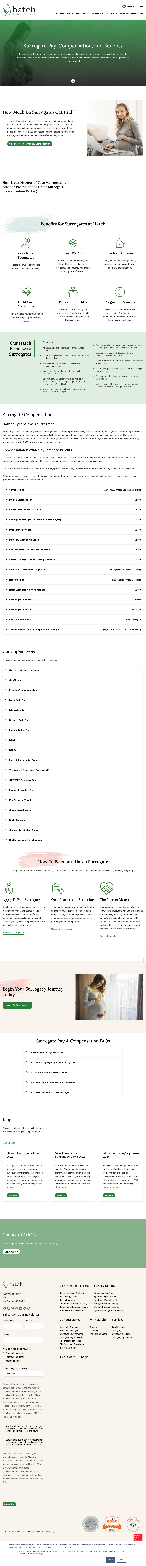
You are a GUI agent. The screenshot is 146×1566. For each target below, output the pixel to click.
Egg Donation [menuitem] (118, 1327)
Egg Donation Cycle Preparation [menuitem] (108, 1310)
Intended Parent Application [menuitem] (73, 1293)
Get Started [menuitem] (68, 1357)
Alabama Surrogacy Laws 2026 (121, 1154)
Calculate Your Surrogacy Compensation (29, 144)
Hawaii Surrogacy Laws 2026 (23, 1154)
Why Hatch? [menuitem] (112, 13)
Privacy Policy (47, 1531)
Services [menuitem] (117, 1319)
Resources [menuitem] (124, 13)
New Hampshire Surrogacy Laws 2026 (70, 1154)
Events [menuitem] (134, 13)
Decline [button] (121, 1560)
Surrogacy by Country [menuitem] (122, 1337)
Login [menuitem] (84, 1357)
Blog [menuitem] (141, 13)
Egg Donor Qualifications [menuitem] (105, 1296)
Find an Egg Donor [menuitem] (68, 1296)
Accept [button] (110, 1560)
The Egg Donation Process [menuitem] (106, 1307)
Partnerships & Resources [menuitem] (72, 1310)
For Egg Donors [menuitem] (98, 13)
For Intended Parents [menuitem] (65, 13)
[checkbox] (23, 1357)
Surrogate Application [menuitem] (70, 1327)
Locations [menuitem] (94, 1330)
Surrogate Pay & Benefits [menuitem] (72, 1337)
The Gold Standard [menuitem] (98, 1334)
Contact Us (130, 6)
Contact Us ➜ (11, 1252)
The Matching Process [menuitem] (70, 1341)
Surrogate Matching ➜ (110, 936)
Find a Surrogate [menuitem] (67, 1300)
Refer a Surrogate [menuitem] (68, 1348)
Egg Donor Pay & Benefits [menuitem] (106, 1300)
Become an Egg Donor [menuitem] (104, 1293)
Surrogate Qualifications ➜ (63, 929)
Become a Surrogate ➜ (13, 932)
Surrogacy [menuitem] (116, 1330)
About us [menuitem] (94, 1327)
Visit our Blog (9, 1143)
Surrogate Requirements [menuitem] (71, 1334)
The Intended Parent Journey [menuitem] (73, 1303)
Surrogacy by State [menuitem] (121, 1334)
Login (141, 6)
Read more (13, 1195)
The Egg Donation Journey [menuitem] (106, 1303)
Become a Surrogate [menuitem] (69, 1330)
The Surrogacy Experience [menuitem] (72, 1344)
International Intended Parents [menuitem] (74, 1307)
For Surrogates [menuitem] (82, 13)
